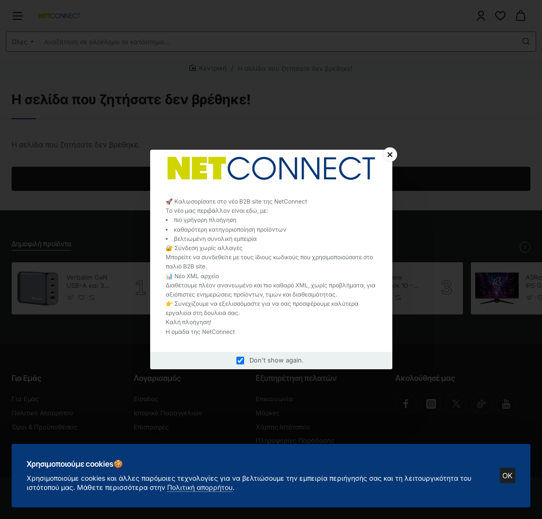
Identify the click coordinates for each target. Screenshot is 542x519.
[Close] (390, 154)
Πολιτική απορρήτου (200, 487)
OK (507, 475)
